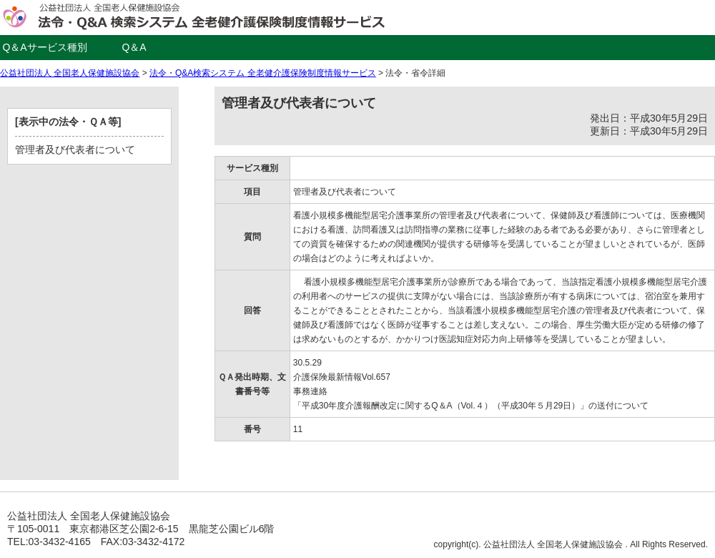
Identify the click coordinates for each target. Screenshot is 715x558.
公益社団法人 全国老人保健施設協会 (69, 73)
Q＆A (134, 47)
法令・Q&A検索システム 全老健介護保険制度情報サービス (262, 73)
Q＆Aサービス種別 (44, 47)
